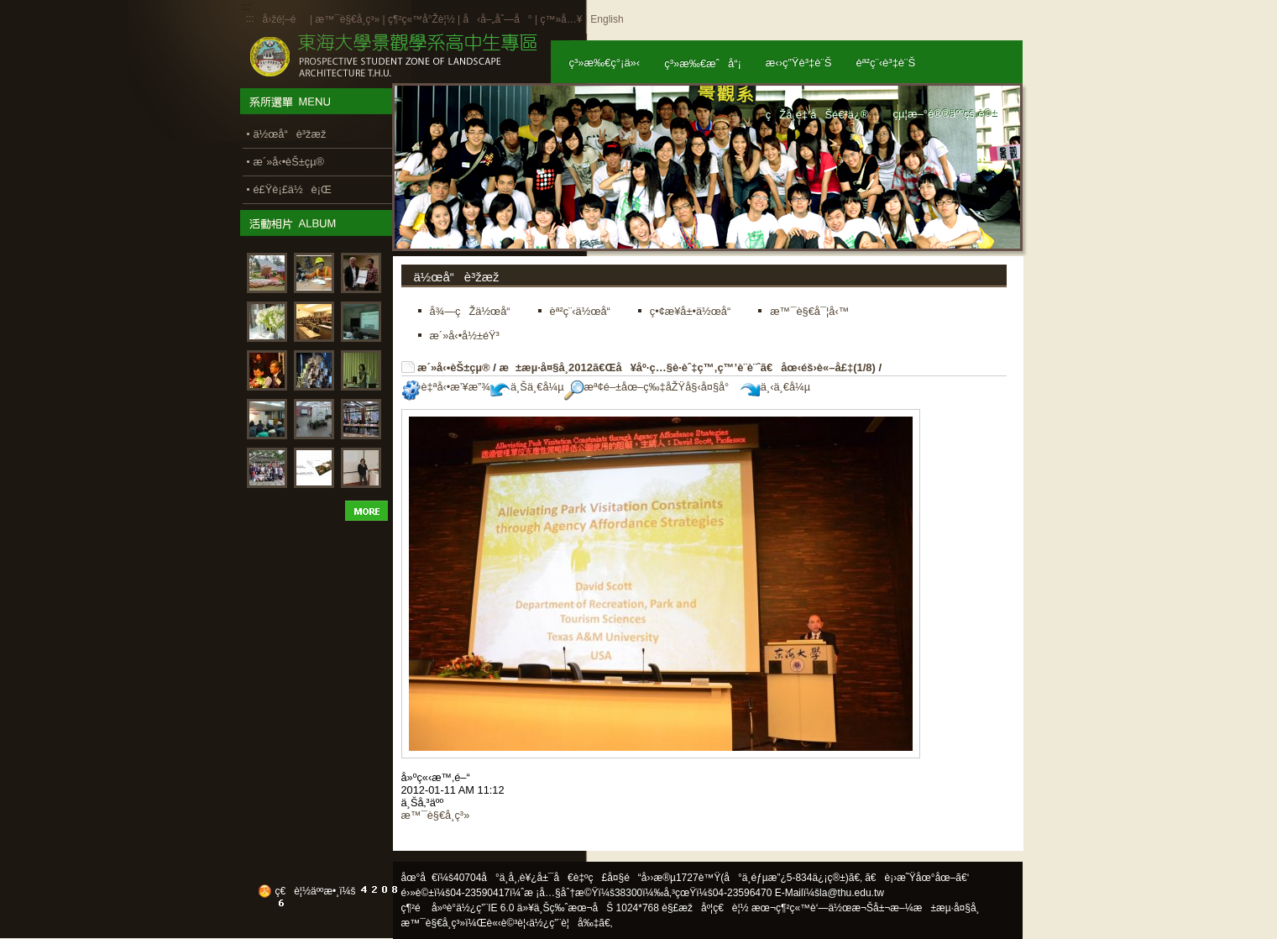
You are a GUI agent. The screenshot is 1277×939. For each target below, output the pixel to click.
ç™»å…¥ (561, 19)
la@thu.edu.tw (851, 893)
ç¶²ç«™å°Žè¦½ (421, 19)
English (606, 19)
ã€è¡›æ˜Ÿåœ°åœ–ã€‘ (917, 878)
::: (250, 18)
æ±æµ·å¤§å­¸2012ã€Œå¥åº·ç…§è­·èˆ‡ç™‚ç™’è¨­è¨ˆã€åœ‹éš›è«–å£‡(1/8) (687, 367)
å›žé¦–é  (285, 19)
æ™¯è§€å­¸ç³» (348, 19)
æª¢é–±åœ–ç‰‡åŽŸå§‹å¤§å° (651, 386)
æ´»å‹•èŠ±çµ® (453, 367)
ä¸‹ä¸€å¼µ (775, 386)
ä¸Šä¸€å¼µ (527, 386)
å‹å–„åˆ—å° (497, 19)
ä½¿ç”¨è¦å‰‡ (564, 923)
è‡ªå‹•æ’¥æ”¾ (445, 386)
